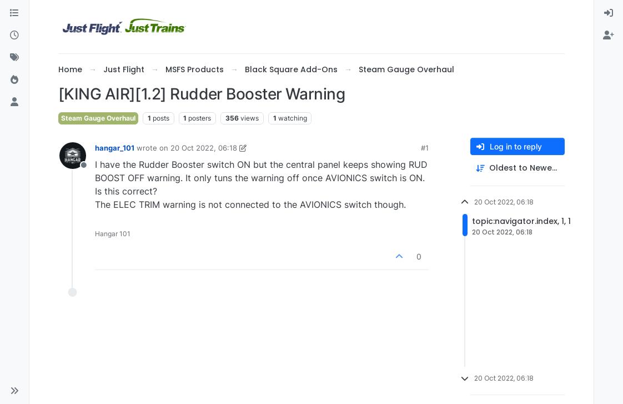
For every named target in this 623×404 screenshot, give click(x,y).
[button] (14, 391)
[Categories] (14, 13)
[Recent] (14, 35)
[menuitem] (609, 13)
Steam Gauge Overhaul (98, 118)
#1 (425, 147)
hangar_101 (114, 147)
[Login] (609, 13)
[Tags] (14, 58)
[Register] (609, 35)
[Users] (14, 102)
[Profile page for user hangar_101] (72, 155)
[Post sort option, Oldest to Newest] (517, 168)
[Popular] (14, 80)
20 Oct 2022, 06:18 (203, 147)
